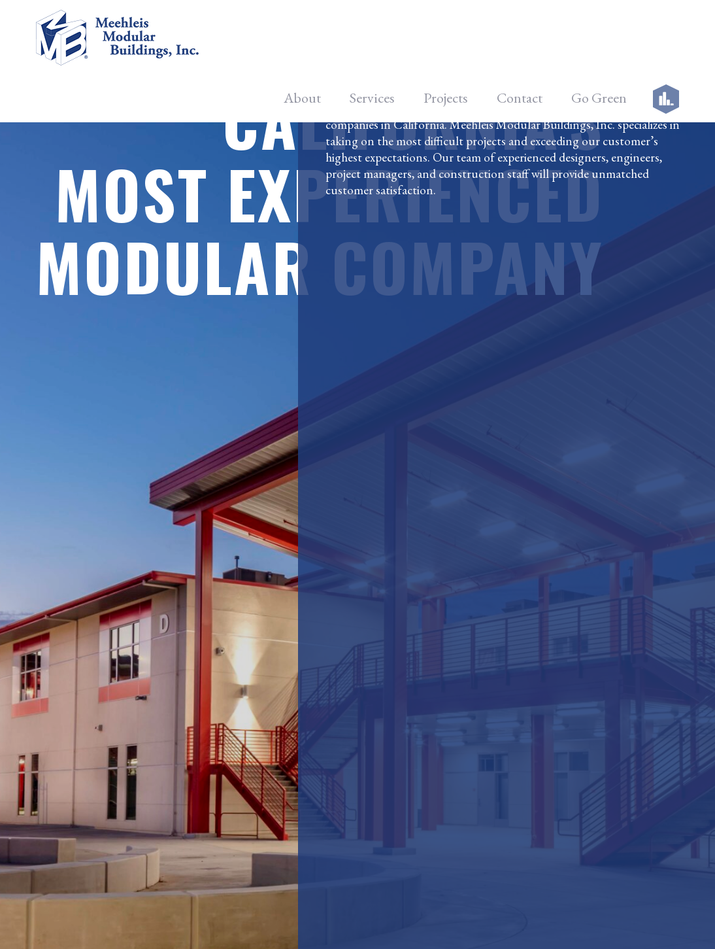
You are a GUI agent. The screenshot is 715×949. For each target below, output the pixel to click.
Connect (399, 825)
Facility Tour (225, 629)
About (302, 39)
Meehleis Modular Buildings (408, 920)
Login (209, 697)
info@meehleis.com (109, 680)
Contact (519, 39)
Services (372, 39)
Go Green (599, 39)
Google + (565, 611)
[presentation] (457, 743)
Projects (446, 39)
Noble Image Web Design (531, 920)
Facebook (567, 578)
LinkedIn (563, 644)
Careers (214, 663)
